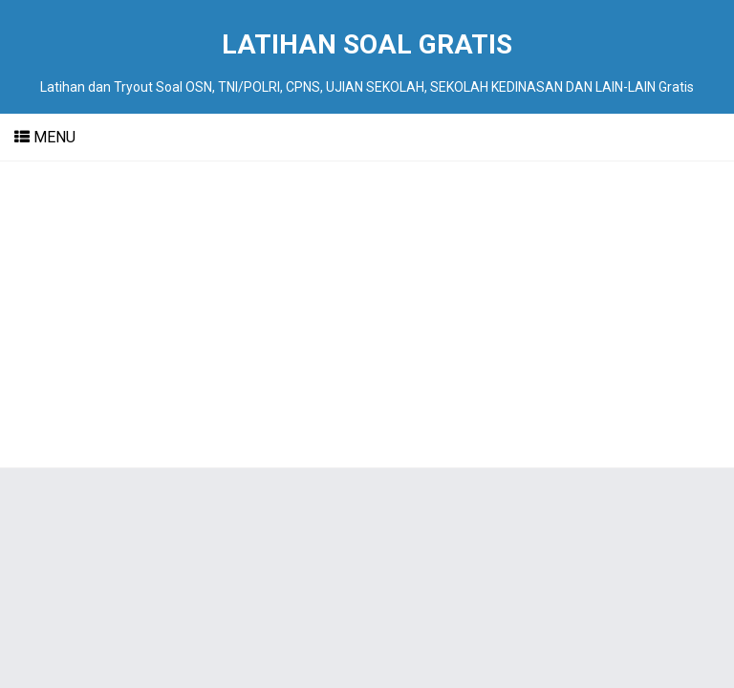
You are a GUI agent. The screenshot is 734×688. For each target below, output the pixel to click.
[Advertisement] (367, 314)
